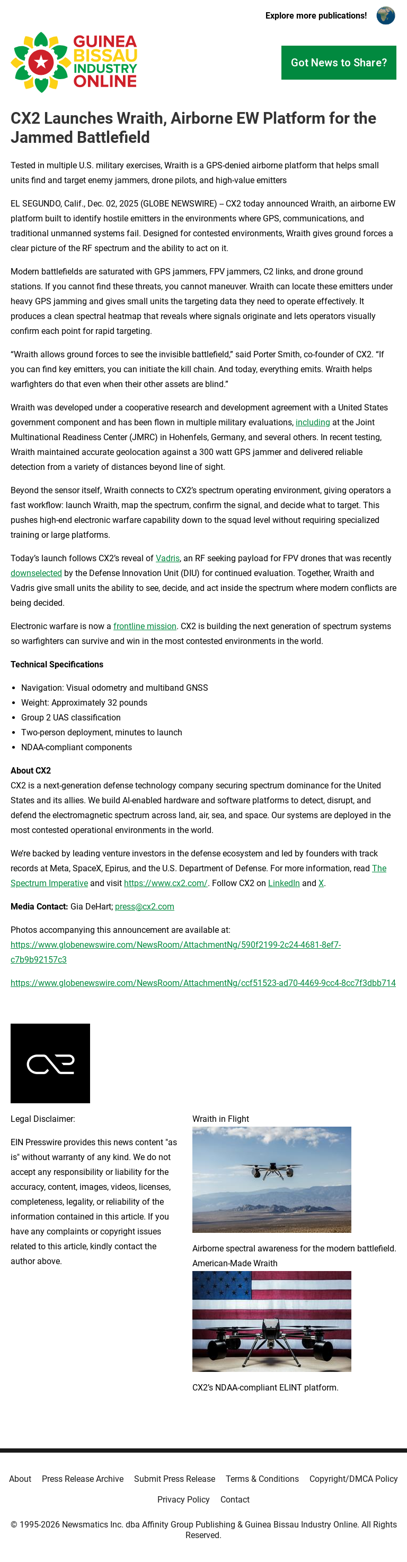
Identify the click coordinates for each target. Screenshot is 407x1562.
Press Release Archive (82, 1479)
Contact (235, 1500)
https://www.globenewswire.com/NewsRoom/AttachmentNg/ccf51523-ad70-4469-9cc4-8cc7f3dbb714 (203, 983)
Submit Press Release (174, 1479)
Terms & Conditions (262, 1479)
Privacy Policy (183, 1500)
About (20, 1479)
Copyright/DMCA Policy (353, 1479)
